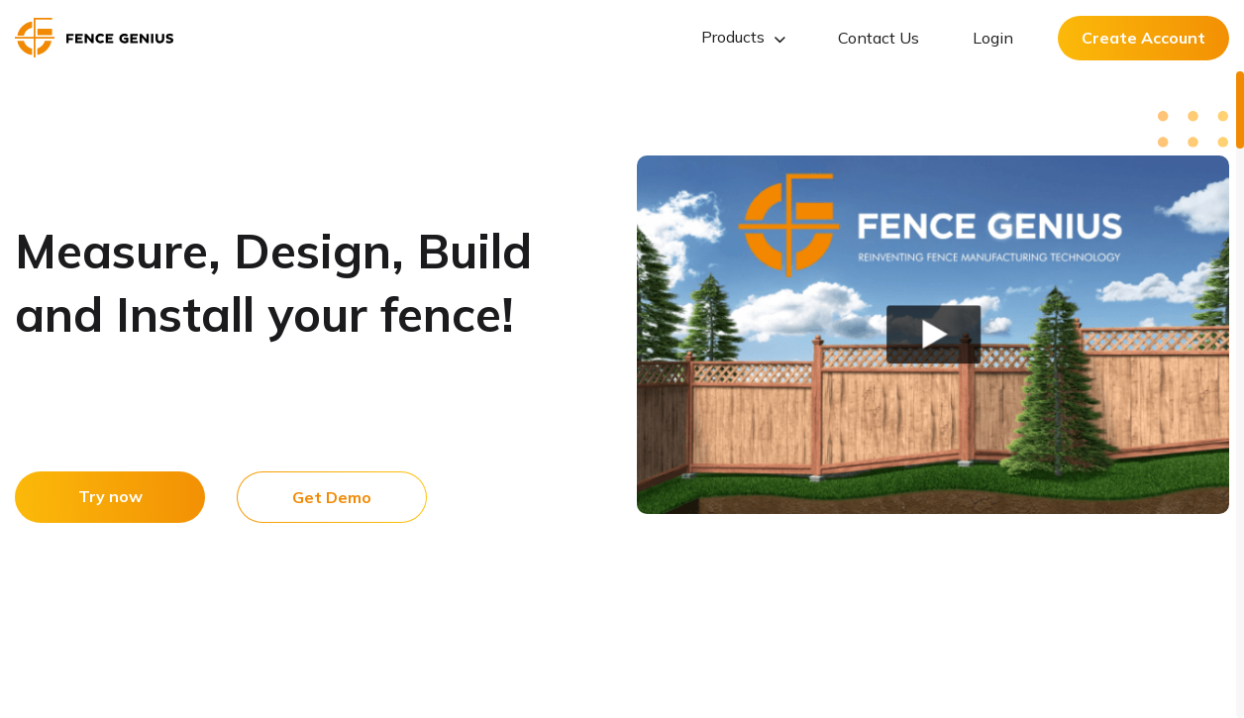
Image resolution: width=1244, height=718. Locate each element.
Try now (110, 496)
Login (993, 38)
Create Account (1143, 38)
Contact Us (878, 38)
